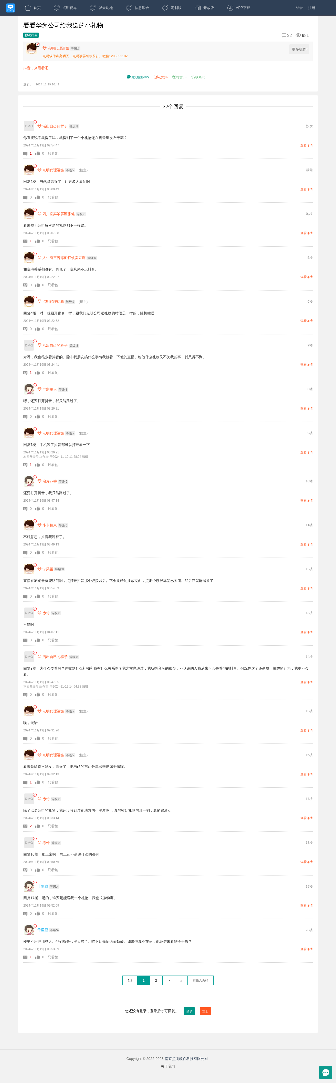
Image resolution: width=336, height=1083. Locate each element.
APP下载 (238, 7)
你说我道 (31, 35)
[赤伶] (29, 613)
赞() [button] (161, 77)
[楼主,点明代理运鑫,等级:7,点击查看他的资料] (63, 48)
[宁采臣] (29, 569)
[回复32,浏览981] (293, 35)
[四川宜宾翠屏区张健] (29, 214)
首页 (33, 7)
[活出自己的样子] (29, 126)
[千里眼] (29, 886)
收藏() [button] (198, 77)
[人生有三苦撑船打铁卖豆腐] (29, 257)
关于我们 (168, 1066)
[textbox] (200, 980)
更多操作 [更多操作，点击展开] (300, 49)
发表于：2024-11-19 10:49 (41, 84)
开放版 (204, 7)
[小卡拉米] (29, 525)
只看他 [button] (53, 197)
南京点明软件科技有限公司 (186, 1059)
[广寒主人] (29, 389)
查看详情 (306, 145)
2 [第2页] (156, 980)
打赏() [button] (179, 77)
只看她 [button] (53, 153)
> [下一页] (169, 980)
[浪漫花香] (29, 481)
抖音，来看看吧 (35, 68)
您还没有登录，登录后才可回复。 (168, 1011)
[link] (35, 122)
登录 (299, 8)
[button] (29, 153)
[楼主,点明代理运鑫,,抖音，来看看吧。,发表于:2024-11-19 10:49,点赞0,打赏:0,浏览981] (37, 45)
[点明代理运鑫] (29, 170)
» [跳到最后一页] (181, 980)
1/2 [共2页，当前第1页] (130, 980)
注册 (311, 8)
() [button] (138, 77)
